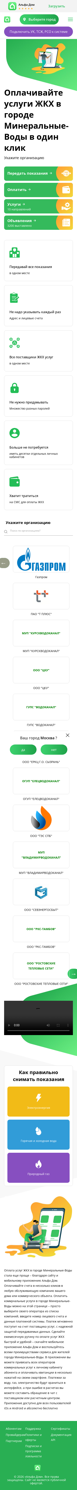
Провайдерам (15, 1435)
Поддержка (33, 1429)
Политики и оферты (33, 1437)
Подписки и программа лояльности (33, 1451)
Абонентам (13, 1429)
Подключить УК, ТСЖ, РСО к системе (39, 31)
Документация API (61, 1437)
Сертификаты (60, 1429)
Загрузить (56, 6)
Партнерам (14, 1441)
